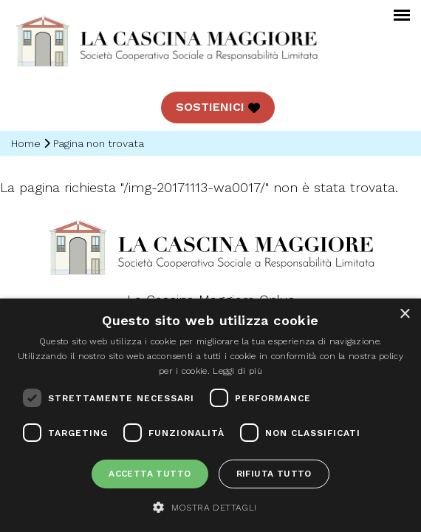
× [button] (404, 314)
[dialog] (210, 415)
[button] (210, 506)
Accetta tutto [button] (150, 473)
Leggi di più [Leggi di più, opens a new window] (237, 371)
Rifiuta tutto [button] (274, 473)
